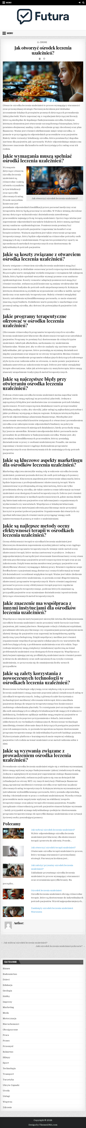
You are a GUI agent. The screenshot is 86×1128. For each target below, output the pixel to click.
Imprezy (7, 1002)
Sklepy (6, 1057)
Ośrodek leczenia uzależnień (46, 890)
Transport (8, 1074)
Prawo (6, 1040)
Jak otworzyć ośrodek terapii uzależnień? (53, 847)
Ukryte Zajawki (11, 1085)
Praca (6, 1035)
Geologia (7, 990)
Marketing (8, 1007)
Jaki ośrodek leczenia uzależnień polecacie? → (60, 946)
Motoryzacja (9, 1018)
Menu (8, 2)
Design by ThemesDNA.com (43, 1125)
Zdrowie (43, 42)
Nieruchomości (11, 1024)
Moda (6, 1013)
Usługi (6, 1096)
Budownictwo (10, 974)
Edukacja (7, 985)
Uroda (6, 1090)
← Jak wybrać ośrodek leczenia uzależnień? (24, 942)
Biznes (6, 968)
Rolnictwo (8, 1052)
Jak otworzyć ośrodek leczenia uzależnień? (43, 50)
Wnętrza (7, 1102)
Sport (6, 1063)
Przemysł (8, 1046)
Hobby (6, 996)
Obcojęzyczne (10, 1029)
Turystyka (8, 1079)
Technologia (9, 1068)
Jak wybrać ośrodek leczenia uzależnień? (53, 830)
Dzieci (6, 979)
